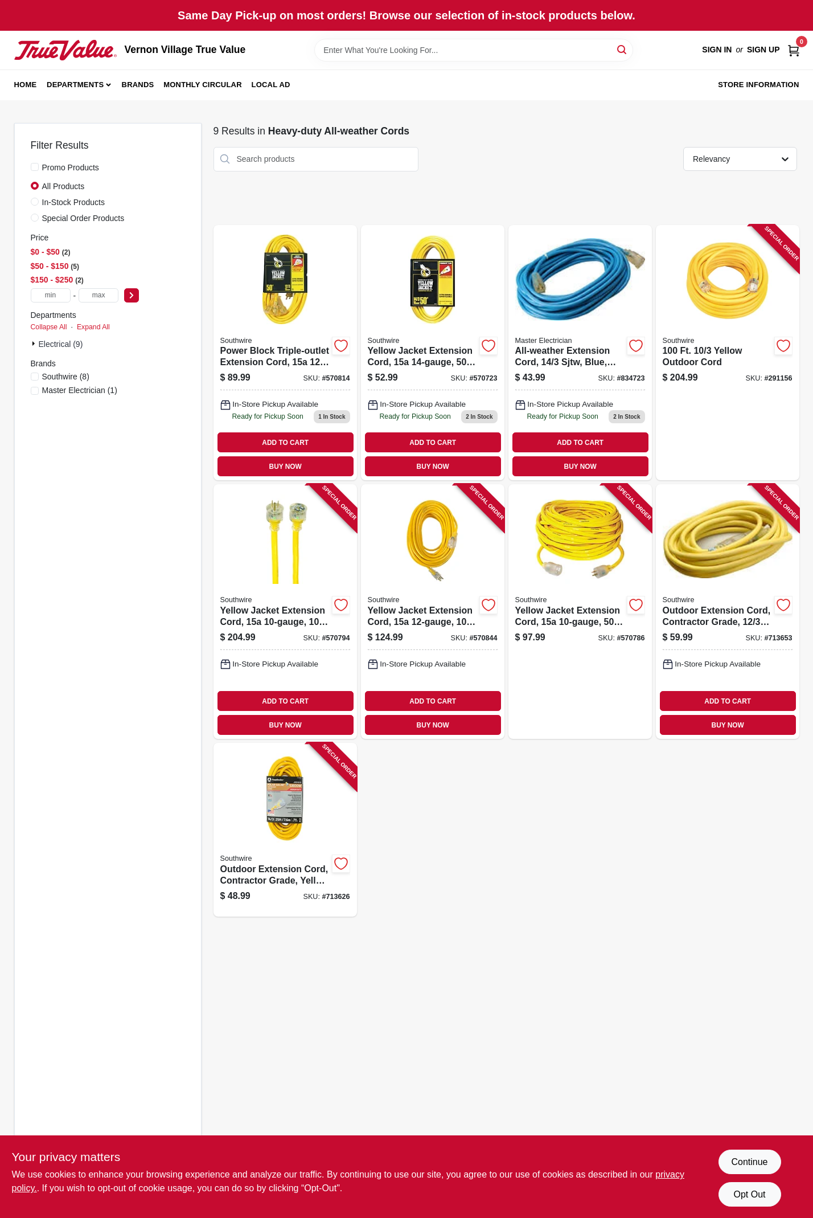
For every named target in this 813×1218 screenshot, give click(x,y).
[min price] (51, 295)
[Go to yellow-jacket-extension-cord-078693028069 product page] (285, 611)
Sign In (717, 49)
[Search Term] (473, 50)
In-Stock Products (73, 202)
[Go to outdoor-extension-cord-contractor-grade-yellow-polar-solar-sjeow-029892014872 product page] (285, 830)
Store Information (758, 84)
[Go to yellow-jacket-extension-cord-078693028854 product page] (432, 611)
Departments (75, 84)
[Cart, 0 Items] (793, 50)
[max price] (98, 295)
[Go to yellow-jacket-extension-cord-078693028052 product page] (580, 611)
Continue (749, 1162)
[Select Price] (131, 295)
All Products (63, 186)
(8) (65, 376)
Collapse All (49, 327)
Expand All (93, 327)
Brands (138, 84)
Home (25, 84)
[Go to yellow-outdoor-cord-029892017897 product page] (727, 353)
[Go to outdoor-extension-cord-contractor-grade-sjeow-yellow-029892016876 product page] (727, 611)
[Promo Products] (35, 167)
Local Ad (271, 84)
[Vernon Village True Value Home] (65, 50)
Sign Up (763, 49)
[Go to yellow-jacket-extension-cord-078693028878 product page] (432, 353)
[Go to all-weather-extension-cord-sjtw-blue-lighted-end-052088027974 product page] (580, 353)
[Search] (622, 49)
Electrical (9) (61, 344)
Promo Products (70, 167)
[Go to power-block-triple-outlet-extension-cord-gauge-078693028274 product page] (285, 353)
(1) (79, 390)
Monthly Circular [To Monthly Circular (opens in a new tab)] (202, 84)
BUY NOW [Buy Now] (285, 467)
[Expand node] (34, 343)
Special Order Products (83, 218)
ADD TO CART (285, 443)
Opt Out (749, 1194)
